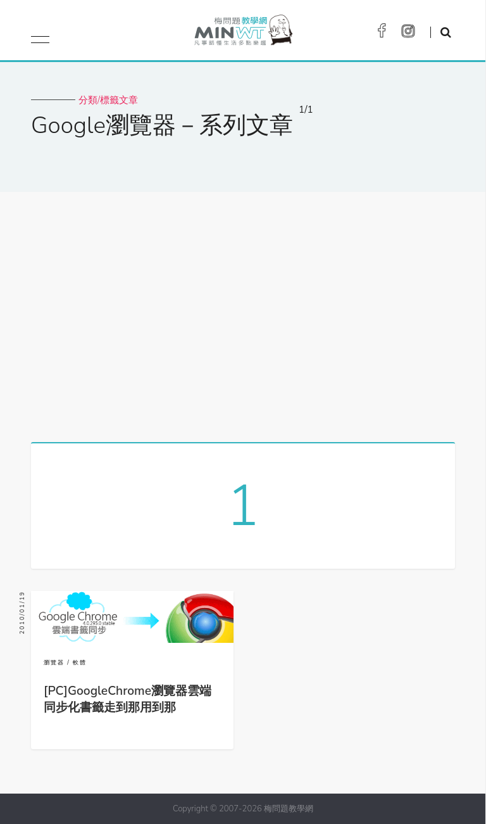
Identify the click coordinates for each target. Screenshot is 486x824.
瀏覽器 (54, 662)
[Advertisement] (243, 312)
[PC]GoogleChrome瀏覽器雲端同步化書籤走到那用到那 (127, 699)
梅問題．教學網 (242, 33)
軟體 (80, 662)
